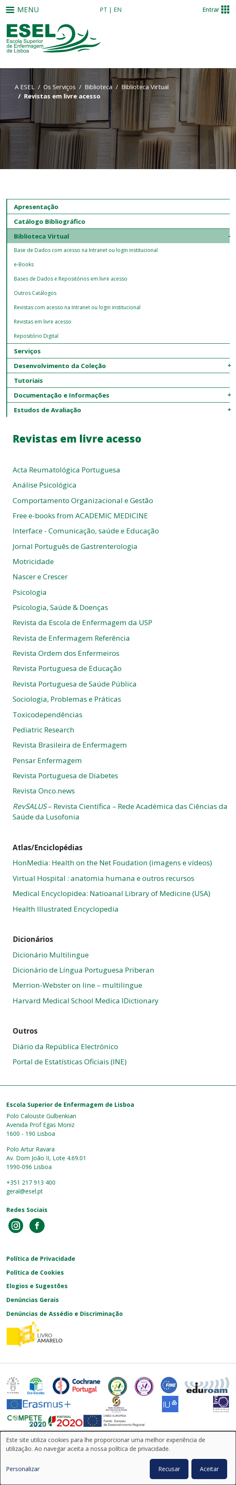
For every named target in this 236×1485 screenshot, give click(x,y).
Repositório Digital (36, 335)
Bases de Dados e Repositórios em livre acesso (70, 278)
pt (103, 9)
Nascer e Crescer (40, 576)
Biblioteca (98, 86)
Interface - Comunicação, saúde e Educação (86, 531)
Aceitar (209, 1469)
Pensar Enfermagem (47, 760)
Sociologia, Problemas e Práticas (67, 699)
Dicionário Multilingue (51, 955)
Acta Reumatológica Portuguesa (66, 470)
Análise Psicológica (45, 485)
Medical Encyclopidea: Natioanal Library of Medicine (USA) (111, 893)
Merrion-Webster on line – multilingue (77, 985)
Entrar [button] (210, 9)
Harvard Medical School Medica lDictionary (86, 1000)
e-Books (24, 264)
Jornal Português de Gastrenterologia (75, 546)
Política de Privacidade (40, 1258)
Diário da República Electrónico (65, 1046)
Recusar (169, 1469)
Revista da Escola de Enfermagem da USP (82, 622)
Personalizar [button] (23, 1469)
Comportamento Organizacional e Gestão (83, 500)
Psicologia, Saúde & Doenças (60, 607)
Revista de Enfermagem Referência (71, 638)
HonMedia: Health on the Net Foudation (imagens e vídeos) (112, 862)
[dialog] (118, 1458)
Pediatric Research (43, 730)
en (118, 9)
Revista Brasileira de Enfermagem (70, 745)
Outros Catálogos (35, 293)
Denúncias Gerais (32, 1300)
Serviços (27, 351)
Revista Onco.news (44, 791)
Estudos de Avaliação (47, 410)
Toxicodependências (47, 714)
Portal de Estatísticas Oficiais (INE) (70, 1061)
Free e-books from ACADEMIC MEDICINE (80, 515)
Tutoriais (28, 380)
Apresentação (36, 206)
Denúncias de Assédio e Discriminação (64, 1314)
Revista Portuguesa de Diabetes (65, 775)
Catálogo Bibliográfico (49, 221)
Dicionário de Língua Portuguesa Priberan (83, 970)
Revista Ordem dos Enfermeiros (66, 653)
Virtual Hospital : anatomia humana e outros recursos (103, 878)
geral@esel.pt (24, 1191)
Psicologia (30, 592)
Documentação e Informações (61, 395)
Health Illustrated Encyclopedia (66, 909)
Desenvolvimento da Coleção (60, 365)
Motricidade (33, 561)
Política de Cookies (35, 1272)
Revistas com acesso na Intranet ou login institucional (77, 307)
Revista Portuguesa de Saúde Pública (75, 684)
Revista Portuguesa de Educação (67, 668)
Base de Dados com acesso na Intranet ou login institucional (86, 250)
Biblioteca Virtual (145, 86)
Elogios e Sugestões (37, 1286)
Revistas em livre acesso (43, 321)
